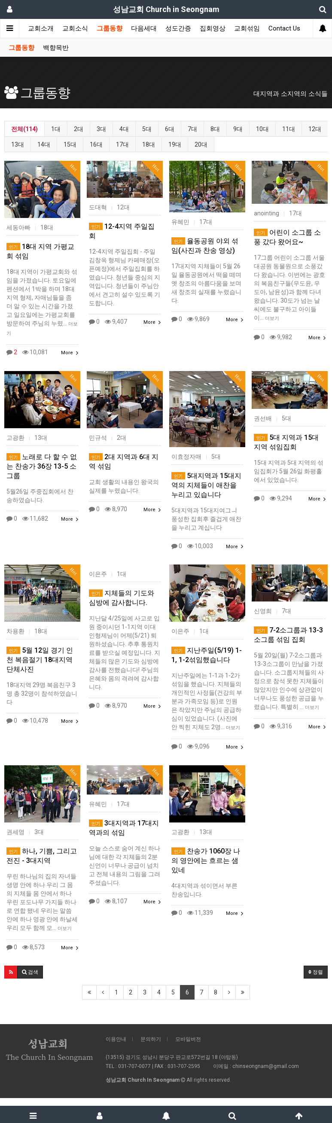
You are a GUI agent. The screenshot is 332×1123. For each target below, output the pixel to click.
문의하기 (150, 1039)
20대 (201, 144)
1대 (56, 129)
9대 (238, 129)
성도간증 (178, 28)
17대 (122, 144)
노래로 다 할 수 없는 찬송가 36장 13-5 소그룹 (41, 466)
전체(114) (24, 129)
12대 (314, 129)
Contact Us (284, 28)
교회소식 (75, 28)
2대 (78, 129)
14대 (43, 144)
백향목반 (56, 48)
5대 (147, 129)
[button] (11, 972)
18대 (148, 144)
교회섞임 (247, 28)
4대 (124, 129)
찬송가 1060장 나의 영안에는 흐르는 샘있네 (205, 860)
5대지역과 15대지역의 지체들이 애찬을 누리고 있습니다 (206, 485)
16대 (96, 144)
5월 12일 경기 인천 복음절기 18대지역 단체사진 (39, 659)
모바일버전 (188, 1039)
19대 (174, 144)
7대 (192, 129)
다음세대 (144, 28)
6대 (169, 129)
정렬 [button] (315, 972)
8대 (215, 129)
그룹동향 (109, 28)
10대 (262, 129)
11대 (288, 129)
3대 (101, 129)
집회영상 (212, 28)
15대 (70, 144)
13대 (17, 144)
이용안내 (116, 1039)
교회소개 (41, 28)
